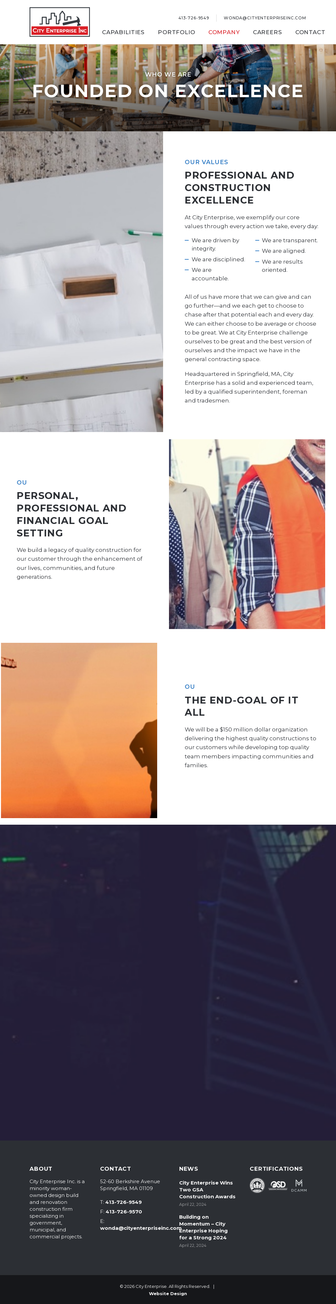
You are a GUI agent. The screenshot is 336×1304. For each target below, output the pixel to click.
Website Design (168, 1293)
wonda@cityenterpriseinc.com (141, 1228)
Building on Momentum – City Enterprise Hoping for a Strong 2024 (203, 1227)
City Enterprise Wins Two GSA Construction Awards (207, 1190)
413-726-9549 (123, 1202)
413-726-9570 (124, 1211)
